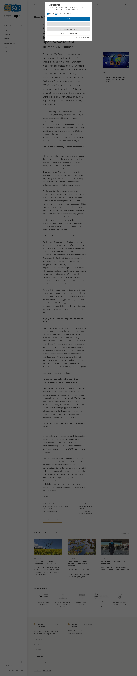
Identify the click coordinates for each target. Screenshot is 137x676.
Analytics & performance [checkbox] (64, 13)
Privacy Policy (86, 37)
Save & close (68, 24)
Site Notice (79, 37)
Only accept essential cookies (68, 29)
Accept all (68, 18)
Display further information (68, 33)
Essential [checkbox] (51, 13)
